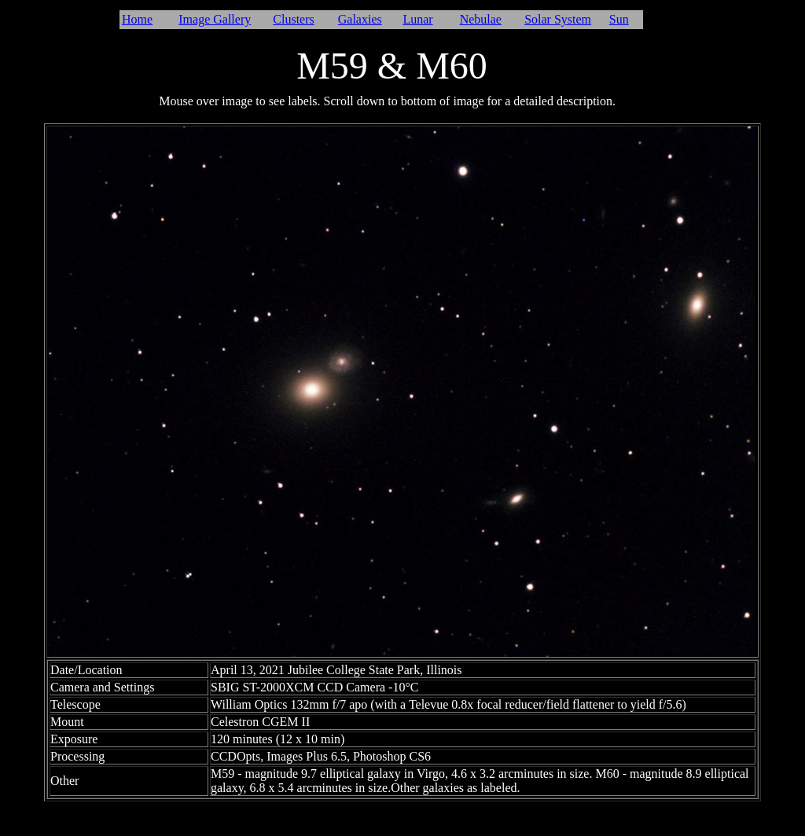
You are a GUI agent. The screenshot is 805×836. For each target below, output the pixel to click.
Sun (619, 19)
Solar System (557, 19)
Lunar (417, 19)
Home (137, 19)
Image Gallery (214, 19)
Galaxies (360, 19)
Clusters (293, 19)
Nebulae (481, 19)
